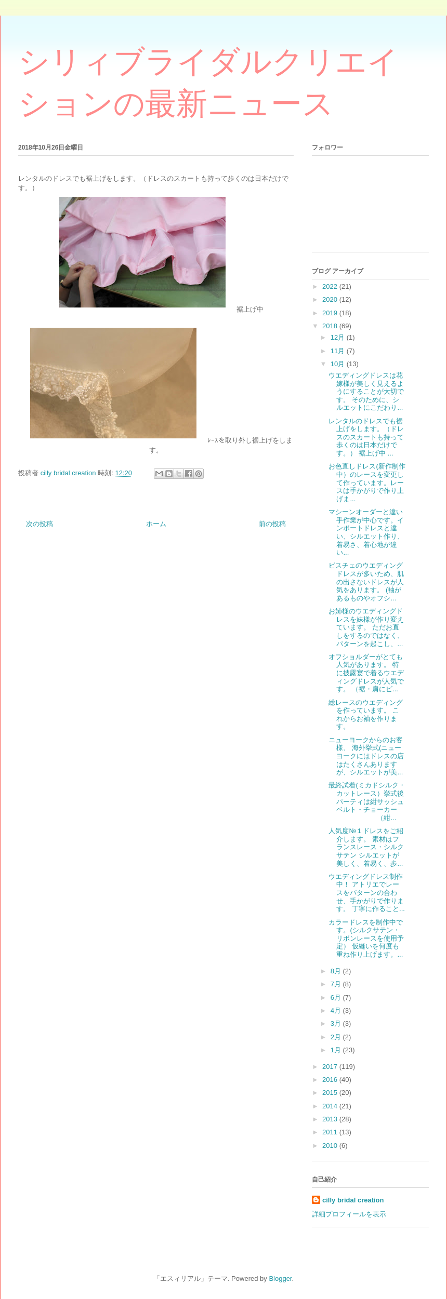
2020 (330, 299)
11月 (339, 351)
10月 (339, 364)
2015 (330, 1092)
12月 (339, 337)
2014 (330, 1106)
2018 (330, 326)
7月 (337, 984)
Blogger (280, 1278)
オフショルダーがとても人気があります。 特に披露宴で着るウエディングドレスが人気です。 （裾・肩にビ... (366, 673)
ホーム (156, 524)
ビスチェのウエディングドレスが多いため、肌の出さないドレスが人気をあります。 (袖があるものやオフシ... (366, 581)
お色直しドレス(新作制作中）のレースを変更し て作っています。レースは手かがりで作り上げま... (366, 482)
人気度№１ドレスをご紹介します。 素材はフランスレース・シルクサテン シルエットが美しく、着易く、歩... (366, 847)
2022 (330, 286)
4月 (337, 1010)
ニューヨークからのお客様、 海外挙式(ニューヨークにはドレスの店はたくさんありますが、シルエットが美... (366, 756)
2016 (330, 1079)
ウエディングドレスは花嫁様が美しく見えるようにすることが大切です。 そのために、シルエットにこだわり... (366, 391)
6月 (337, 997)
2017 (330, 1066)
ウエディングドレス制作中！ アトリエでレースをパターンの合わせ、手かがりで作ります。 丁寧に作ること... (366, 893)
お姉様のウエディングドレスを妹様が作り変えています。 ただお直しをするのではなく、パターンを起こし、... (366, 627)
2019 (330, 313)
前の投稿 (272, 524)
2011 (330, 1132)
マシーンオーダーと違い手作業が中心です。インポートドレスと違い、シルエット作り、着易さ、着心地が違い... (366, 532)
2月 (337, 1037)
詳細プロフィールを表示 (349, 1214)
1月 (337, 1050)
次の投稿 (39, 524)
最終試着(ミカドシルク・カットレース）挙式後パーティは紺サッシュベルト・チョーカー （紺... (366, 801)
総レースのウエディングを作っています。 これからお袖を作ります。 (365, 715)
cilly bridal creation (353, 1200)
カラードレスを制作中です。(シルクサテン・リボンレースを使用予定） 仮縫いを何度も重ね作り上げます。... (366, 938)
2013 (330, 1119)
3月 (337, 1023)
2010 (330, 1145)
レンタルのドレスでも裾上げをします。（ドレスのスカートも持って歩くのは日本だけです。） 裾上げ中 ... (366, 437)
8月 (337, 971)
